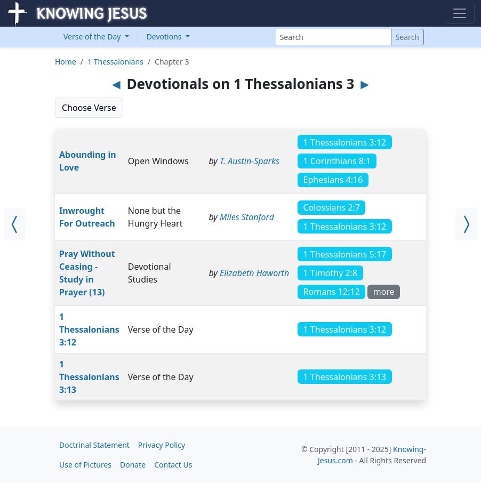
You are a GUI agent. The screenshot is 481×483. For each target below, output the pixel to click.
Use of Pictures (85, 465)
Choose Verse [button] (89, 108)
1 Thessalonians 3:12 (89, 329)
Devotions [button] (165, 36)
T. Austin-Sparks (249, 161)
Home (65, 62)
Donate (133, 465)
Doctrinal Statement (94, 445)
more (384, 291)
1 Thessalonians (115, 62)
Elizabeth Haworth (254, 273)
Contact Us (173, 465)
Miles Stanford (247, 217)
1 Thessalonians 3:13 (89, 377)
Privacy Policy (161, 445)
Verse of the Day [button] (93, 36)
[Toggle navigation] (460, 13)
